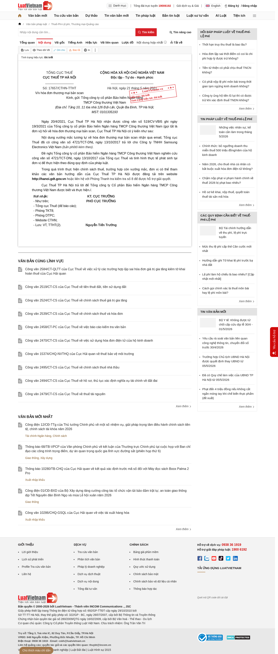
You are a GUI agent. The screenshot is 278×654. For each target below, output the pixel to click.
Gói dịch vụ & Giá (188, 5)
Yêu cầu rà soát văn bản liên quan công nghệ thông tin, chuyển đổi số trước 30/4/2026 (225, 343)
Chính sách (60, 435)
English (213, 5)
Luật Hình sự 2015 (99, 649)
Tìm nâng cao (180, 32)
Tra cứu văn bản (66, 15)
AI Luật (221, 15)
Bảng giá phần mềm (145, 552)
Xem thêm (183, 406)
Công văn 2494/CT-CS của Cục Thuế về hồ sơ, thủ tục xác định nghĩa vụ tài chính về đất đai (91, 380)
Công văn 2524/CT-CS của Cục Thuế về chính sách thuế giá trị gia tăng (76, 300)
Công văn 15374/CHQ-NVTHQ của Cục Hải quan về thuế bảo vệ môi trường (79, 354)
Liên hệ (26, 574)
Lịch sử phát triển (33, 559)
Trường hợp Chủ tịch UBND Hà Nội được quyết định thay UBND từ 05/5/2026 (226, 361)
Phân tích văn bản (88, 559)
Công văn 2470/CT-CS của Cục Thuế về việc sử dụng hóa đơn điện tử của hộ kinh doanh (89, 340)
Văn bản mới (37, 15)
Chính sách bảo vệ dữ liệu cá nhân (154, 581)
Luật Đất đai (78, 649)
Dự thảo (91, 15)
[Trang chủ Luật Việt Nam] (35, 6)
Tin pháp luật (145, 15)
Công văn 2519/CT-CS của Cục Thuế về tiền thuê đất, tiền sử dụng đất (75, 287)
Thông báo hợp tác (145, 588)
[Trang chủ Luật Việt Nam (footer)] (38, 602)
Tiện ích (239, 15)
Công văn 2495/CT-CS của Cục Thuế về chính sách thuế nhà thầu (72, 367)
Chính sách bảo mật (145, 574)
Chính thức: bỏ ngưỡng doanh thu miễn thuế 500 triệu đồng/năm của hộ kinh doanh (227, 150)
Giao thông (32, 458)
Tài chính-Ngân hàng (38, 435)
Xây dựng (46, 458)
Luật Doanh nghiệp (56, 649)
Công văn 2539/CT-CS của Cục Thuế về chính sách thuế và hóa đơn (74, 313)
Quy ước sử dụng (144, 566)
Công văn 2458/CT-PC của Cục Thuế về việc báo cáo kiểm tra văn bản (75, 327)
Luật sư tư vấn (198, 15)
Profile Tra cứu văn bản (36, 566)
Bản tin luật (171, 15)
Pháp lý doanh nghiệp (91, 566)
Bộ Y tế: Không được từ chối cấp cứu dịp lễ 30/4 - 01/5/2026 (236, 324)
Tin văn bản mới (116, 15)
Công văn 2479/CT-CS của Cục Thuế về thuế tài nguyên (65, 394)
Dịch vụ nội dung (88, 581)
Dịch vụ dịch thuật (88, 574)
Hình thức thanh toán (146, 559)
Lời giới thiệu (30, 552)
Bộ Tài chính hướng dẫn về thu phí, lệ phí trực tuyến (235, 232)
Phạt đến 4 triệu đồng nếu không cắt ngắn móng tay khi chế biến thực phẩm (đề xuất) (228, 393)
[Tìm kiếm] (146, 32)
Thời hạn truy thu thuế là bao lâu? (224, 44)
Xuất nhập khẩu (35, 479)
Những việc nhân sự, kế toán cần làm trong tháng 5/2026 (235, 132)
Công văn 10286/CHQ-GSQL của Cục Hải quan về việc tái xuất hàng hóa (77, 512)
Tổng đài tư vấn (87, 588)
